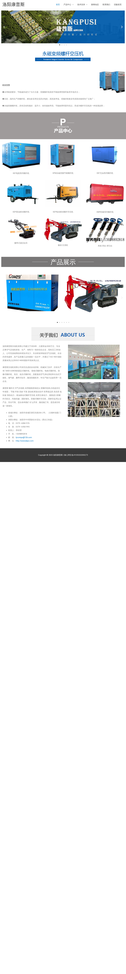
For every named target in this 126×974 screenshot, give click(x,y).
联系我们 (106, 4)
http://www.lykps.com (25, 441)
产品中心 (67, 4)
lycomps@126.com (24, 437)
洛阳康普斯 (14, 4)
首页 (58, 4)
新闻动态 (95, 4)
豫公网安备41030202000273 (76, 455)
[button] (59, 44)
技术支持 (81, 4)
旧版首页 (118, 4)
